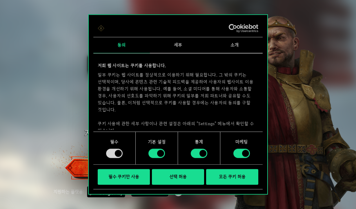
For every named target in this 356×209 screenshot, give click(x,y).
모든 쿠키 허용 (232, 177)
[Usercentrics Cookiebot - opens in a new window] (233, 28)
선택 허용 (178, 177)
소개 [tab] (234, 45)
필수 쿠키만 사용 (123, 177)
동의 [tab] (121, 45)
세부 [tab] (178, 45)
